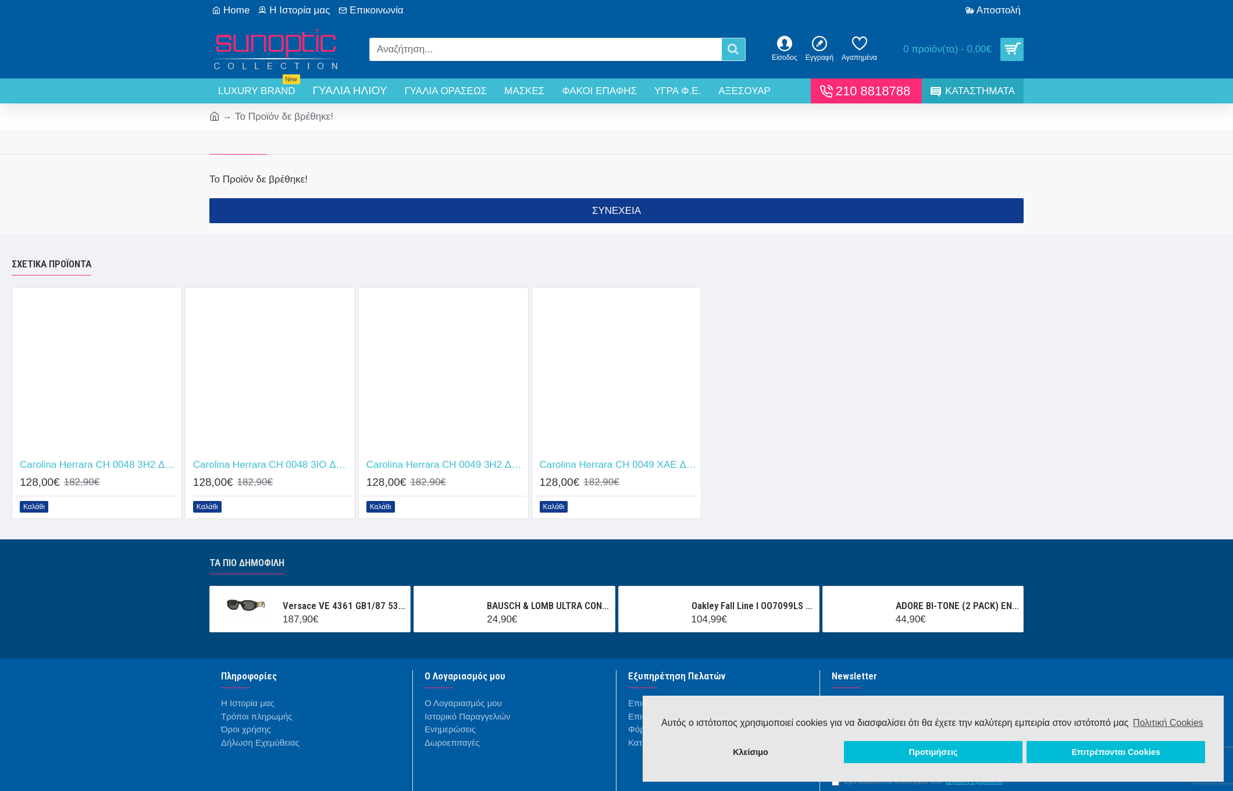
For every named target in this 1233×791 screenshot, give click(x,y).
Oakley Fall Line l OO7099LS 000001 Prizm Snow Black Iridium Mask (753, 605)
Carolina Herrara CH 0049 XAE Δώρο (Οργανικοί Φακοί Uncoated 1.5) (619, 464)
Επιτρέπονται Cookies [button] (1115, 752)
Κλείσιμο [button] (750, 752)
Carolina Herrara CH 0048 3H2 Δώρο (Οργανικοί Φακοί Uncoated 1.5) (99, 464)
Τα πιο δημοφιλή (246, 562)
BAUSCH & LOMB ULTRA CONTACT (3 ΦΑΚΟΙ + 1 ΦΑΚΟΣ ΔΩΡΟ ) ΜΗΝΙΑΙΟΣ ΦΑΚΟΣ (548, 605)
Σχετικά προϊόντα (51, 264)
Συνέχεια (616, 210)
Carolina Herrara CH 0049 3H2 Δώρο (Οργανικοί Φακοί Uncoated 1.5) (445, 464)
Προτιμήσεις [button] (933, 752)
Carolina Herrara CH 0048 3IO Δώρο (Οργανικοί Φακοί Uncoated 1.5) (272, 464)
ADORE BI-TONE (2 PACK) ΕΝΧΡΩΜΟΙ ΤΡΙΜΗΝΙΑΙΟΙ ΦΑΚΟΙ (957, 605)
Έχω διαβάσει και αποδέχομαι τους (918, 781)
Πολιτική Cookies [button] (1168, 723)
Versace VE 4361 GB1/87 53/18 (344, 605)
